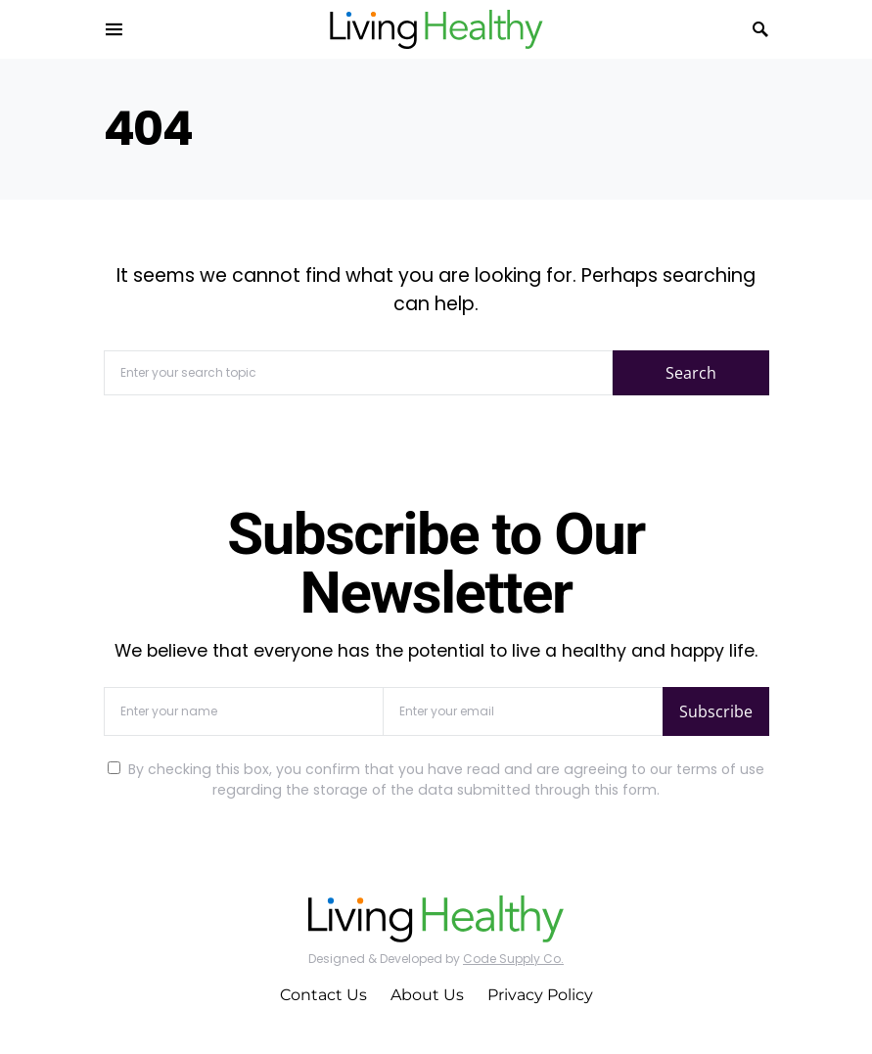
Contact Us (323, 994)
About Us (427, 994)
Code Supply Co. (513, 958)
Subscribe (716, 711)
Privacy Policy (540, 994)
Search (690, 373)
